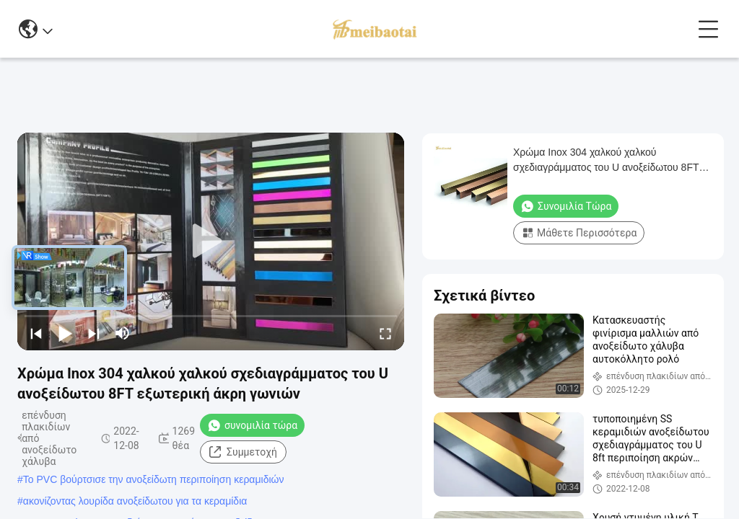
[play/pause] (65, 333)
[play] (211, 241)
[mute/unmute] (122, 333)
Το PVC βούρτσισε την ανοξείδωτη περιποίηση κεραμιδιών (153, 479)
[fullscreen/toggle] (385, 333)
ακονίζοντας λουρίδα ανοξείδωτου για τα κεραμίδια (135, 501)
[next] (93, 333)
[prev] (36, 333)
